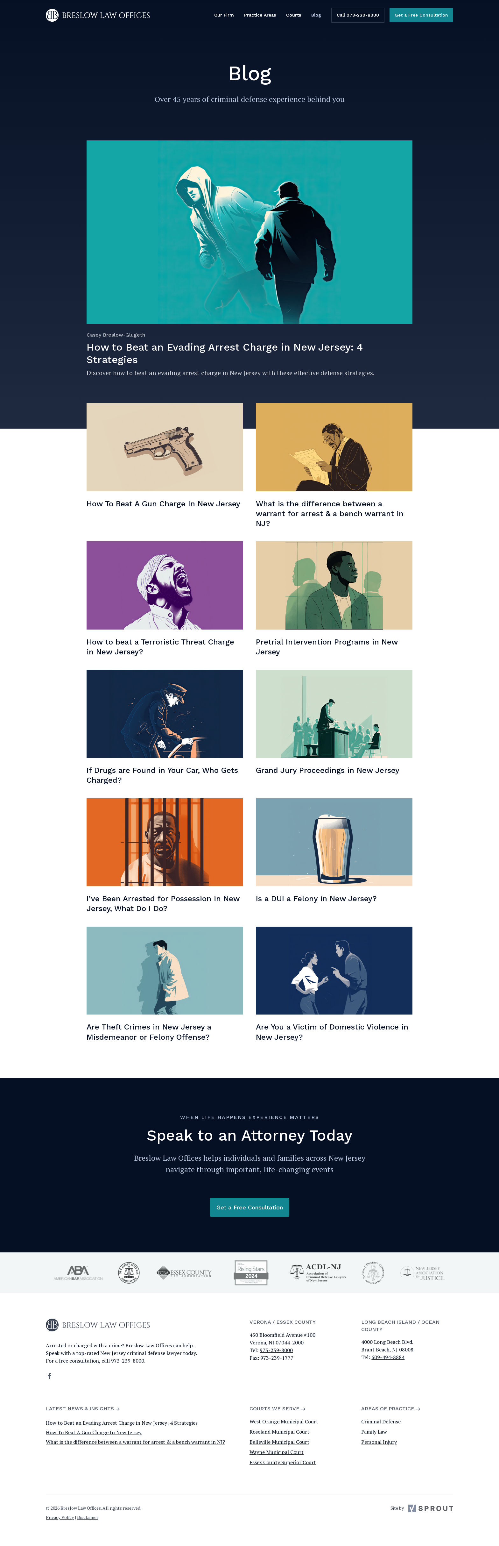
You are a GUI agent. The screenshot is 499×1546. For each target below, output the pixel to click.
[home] (98, 15)
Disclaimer (87, 1517)
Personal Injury (379, 1441)
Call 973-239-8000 (358, 15)
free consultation (79, 1360)
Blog (316, 15)
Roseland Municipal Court (279, 1431)
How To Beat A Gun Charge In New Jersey (94, 1432)
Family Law (374, 1431)
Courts (293, 15)
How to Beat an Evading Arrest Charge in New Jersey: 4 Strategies (122, 1422)
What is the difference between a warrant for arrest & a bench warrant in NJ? (135, 1441)
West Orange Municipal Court (284, 1421)
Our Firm (224, 15)
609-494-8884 (387, 1357)
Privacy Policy (60, 1517)
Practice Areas (260, 15)
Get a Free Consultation (421, 15)
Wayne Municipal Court (277, 1452)
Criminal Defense (381, 1421)
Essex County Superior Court (283, 1462)
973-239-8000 (276, 1350)
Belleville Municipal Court (279, 1441)
